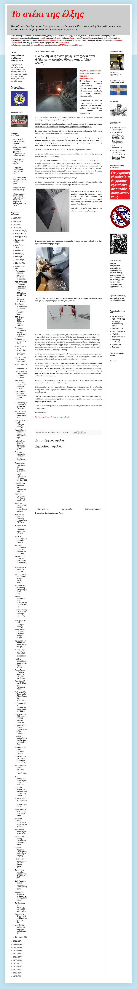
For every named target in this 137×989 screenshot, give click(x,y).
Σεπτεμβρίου (20, 240)
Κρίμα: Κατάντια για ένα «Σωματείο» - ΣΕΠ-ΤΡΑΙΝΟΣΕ (21, 350)
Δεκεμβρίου (19, 231)
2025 (15, 221)
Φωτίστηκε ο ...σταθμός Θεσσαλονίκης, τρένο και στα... (20, 874)
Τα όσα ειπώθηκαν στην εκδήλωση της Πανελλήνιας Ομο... (21, 602)
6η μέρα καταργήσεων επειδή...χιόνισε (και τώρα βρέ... (21, 740)
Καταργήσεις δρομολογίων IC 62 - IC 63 (20, 832)
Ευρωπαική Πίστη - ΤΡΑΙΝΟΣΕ (119, 158)
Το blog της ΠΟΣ (118, 316)
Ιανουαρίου (19, 937)
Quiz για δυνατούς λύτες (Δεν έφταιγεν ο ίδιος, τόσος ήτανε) (20, 180)
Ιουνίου (18, 254)
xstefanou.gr (116, 344)
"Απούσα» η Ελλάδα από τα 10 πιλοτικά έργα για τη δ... (21, 918)
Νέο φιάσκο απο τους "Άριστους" (19, 189)
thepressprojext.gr (118, 337)
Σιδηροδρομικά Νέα (119, 331)
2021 (15, 944)
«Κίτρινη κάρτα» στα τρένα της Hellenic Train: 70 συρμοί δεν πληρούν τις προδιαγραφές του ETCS (19, 200)
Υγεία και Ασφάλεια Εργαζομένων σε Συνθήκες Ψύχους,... (21, 852)
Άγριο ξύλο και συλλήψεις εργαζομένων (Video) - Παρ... (20, 396)
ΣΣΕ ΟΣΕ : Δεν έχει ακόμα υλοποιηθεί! (20, 359)
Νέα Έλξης (116, 334)
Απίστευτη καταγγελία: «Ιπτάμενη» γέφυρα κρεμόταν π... (21, 456)
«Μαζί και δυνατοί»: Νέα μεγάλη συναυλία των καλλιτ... (21, 507)
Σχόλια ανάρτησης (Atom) (54, 513)
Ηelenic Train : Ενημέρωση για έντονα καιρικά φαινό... (20, 863)
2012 (15, 973)
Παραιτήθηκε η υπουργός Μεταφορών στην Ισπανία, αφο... (21, 434)
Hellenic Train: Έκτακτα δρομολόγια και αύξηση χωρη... (20, 445)
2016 (15, 960)
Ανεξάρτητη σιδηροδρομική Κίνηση (117, 324)
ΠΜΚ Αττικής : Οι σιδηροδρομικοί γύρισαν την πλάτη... (21, 374)
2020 (15, 947)
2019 (15, 951)
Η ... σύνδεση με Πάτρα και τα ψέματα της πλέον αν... (21, 406)
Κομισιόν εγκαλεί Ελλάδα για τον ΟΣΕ (21, 569)
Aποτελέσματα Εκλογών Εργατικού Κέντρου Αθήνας (20, 634)
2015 (15, 963)
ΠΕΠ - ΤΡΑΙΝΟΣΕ (118, 319)
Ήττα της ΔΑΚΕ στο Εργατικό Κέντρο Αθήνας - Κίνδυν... (20, 579)
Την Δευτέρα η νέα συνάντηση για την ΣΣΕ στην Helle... (20, 907)
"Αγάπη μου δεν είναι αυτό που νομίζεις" (18, 161)
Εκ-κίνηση (115, 347)
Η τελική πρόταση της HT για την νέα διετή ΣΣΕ (21, 477)
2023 (15, 228)
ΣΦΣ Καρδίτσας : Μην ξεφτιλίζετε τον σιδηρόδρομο (21, 769)
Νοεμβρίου (19, 234)
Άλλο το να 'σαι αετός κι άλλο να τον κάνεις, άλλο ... (21, 415)
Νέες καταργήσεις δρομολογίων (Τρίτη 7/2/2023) (20, 780)
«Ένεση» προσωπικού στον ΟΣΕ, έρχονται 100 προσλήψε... (20, 549)
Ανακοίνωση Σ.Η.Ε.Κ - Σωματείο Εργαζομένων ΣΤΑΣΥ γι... (21, 518)
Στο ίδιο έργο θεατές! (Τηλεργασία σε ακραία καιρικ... (20, 841)
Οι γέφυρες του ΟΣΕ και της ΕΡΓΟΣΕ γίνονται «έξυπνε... (20, 718)
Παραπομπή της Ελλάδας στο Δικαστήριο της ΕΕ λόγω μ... (21, 614)
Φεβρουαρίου (20, 266)
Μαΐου (17, 257)
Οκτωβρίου (19, 237)
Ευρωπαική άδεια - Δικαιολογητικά (118, 128)
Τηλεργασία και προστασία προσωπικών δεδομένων (21, 644)
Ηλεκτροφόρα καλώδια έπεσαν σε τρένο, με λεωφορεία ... (20, 275)
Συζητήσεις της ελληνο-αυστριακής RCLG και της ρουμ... (21, 885)
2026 (15, 218)
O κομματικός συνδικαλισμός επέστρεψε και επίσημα (18, 170)
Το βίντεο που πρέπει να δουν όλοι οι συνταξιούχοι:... (21, 560)
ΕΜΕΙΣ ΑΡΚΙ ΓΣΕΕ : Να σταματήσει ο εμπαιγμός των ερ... (20, 385)
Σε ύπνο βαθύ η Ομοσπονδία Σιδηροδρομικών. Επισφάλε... (21, 696)
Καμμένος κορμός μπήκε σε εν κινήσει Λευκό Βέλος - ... (21, 823)
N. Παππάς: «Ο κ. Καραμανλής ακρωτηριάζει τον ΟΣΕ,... (20, 707)
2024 (15, 225)
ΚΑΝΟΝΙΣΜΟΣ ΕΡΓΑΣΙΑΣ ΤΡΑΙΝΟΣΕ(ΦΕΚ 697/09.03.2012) (118, 135)
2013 (15, 970)
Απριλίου (18, 260)
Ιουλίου (18, 250)
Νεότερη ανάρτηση (42, 509)
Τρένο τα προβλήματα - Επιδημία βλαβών (21, 539)
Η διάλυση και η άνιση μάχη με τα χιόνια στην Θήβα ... (21, 759)
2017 (15, 957)
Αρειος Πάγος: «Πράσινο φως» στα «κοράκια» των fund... (20, 674)
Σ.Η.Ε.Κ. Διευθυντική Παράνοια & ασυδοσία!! (20, 497)
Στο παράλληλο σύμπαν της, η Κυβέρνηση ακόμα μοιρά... (20, 590)
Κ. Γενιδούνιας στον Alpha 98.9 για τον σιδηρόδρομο (21, 653)
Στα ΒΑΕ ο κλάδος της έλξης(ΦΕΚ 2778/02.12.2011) (118, 152)
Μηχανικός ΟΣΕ (117, 329)
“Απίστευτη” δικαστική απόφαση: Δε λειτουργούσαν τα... (21, 896)
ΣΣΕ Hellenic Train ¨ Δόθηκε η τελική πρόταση (19, 321)
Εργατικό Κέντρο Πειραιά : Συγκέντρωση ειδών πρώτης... (21, 729)
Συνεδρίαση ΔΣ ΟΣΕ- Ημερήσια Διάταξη (20, 750)
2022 (15, 941)
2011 (15, 976)
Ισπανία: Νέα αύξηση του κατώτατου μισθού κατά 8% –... (20, 929)
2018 (15, 954)
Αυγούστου (19, 245)
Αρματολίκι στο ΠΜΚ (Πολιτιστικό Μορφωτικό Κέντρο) (20, 529)
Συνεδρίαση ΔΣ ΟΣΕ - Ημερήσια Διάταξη (20, 424)
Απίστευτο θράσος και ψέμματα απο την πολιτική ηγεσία (21, 791)
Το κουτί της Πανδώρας (116, 340)
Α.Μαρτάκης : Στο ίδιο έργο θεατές (20, 341)
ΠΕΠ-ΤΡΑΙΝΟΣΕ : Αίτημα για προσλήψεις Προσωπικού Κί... (21, 286)
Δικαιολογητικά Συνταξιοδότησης (118, 142)
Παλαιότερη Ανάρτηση (93, 509)
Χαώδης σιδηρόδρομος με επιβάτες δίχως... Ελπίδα (21, 663)
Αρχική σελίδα (67, 509)
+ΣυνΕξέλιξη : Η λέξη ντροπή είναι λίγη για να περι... (20, 813)
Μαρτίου (18, 263)
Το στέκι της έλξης (47, 14)
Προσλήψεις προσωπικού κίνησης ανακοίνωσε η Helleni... (21, 332)
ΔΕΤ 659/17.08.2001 (117, 147)
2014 (15, 966)
